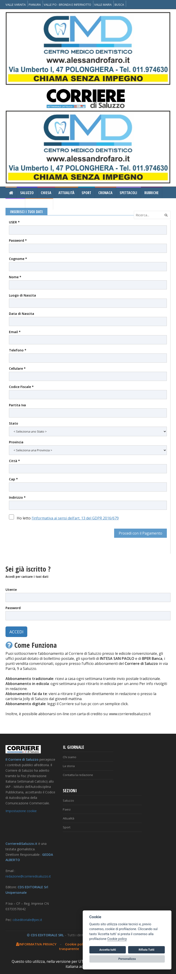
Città (14, 461)
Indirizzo (17, 497)
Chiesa (46, 192)
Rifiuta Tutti (146, 949)
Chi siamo (69, 757)
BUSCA (119, 5)
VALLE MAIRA (103, 5)
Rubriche (151, 192)
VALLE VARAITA (16, 5)
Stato (13, 423)
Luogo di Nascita (22, 295)
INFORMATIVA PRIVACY (36, 944)
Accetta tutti (107, 949)
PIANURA (35, 5)
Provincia (16, 442)
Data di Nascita (21, 313)
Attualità (66, 192)
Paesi (67, 809)
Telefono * (17, 350)
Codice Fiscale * (21, 387)
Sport (86, 192)
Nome (15, 277)
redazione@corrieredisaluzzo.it (28, 876)
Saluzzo (27, 192)
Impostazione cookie (21, 811)
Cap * (13, 479)
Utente (11, 589)
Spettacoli (128, 192)
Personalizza (127, 959)
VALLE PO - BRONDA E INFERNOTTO (67, 5)
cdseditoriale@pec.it (27, 920)
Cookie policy (76, 944)
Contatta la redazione (78, 775)
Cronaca (105, 192)
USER (14, 222)
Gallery (15, 204)
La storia (69, 766)
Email (15, 332)
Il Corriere (39, 204)
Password (18, 240)
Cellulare (17, 368)
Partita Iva (17, 405)
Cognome (18, 259)
